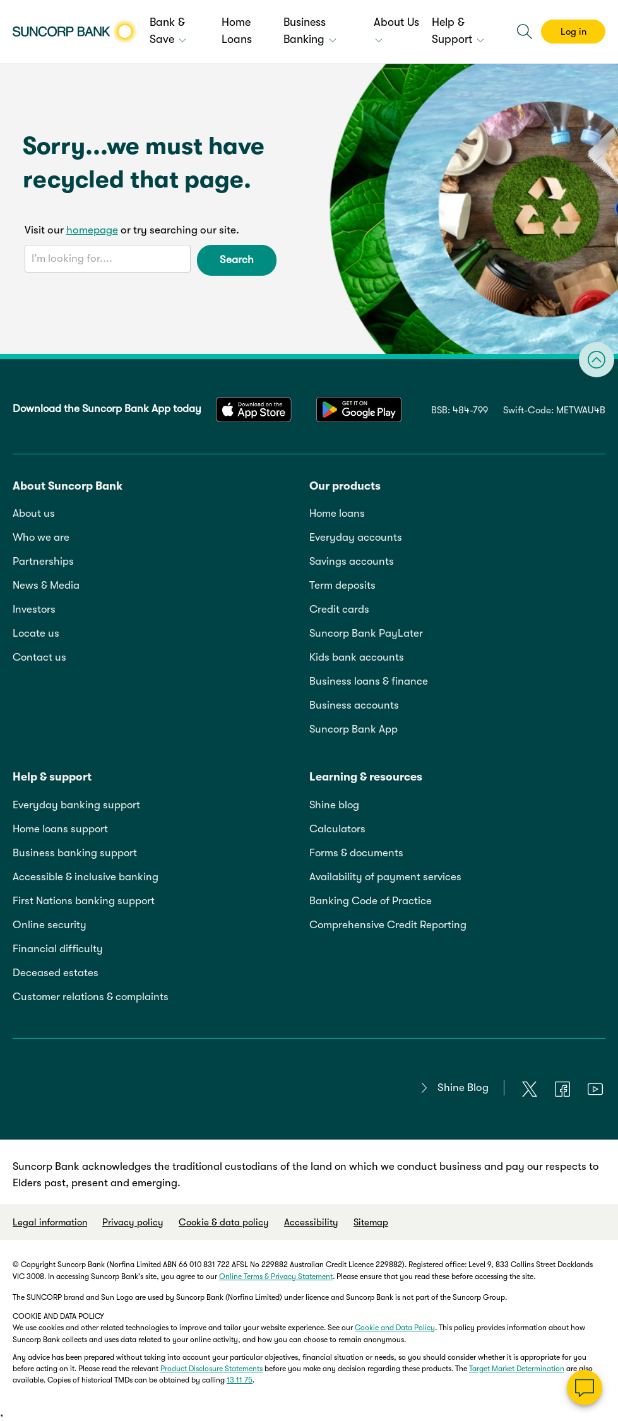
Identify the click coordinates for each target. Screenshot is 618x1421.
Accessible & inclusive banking (85, 877)
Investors (34, 609)
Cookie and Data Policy (395, 1327)
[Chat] (584, 1387)
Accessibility (311, 1222)
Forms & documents (356, 853)
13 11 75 (240, 1380)
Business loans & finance (368, 681)
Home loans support (60, 829)
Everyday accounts (355, 537)
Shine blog (334, 805)
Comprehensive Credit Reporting (387, 925)
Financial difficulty (58, 949)
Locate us (36, 633)
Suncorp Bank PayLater (366, 633)
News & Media (46, 585)
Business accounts (354, 705)
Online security (49, 925)
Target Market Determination (516, 1368)
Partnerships (43, 561)
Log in (573, 31)
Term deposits (342, 585)
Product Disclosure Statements (211, 1368)
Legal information (50, 1222)
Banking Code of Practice (370, 901)
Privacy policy (132, 1222)
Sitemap (371, 1222)
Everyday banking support (76, 805)
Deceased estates (55, 973)
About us (34, 513)
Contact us (39, 657)
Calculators (337, 829)
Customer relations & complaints (91, 997)
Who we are (41, 537)
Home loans (337, 513)
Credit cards (339, 609)
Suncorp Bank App (353, 729)
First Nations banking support (84, 901)
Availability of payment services (385, 877)
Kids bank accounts (356, 657)
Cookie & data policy (224, 1222)
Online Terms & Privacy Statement (276, 1276)
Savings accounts (351, 561)
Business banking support (75, 853)
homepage (92, 230)
